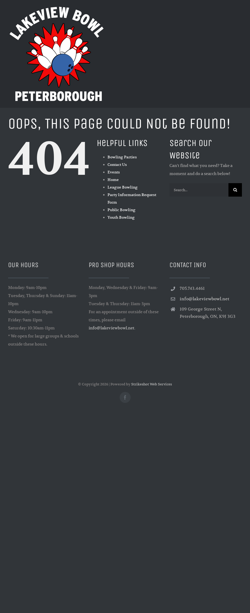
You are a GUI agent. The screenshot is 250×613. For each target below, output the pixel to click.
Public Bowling (121, 209)
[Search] (235, 190)
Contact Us (117, 164)
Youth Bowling (121, 217)
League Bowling (122, 187)
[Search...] (198, 190)
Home (113, 179)
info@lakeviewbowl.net (111, 327)
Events (113, 172)
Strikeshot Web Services (151, 384)
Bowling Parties (122, 157)
